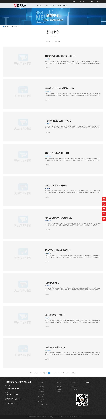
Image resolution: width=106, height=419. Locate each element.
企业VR (59, 5)
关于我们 (39, 5)
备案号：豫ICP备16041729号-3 (69, 417)
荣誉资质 (41, 399)
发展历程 (41, 389)
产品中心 (46, 5)
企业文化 (41, 392)
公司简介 (41, 387)
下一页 (62, 372)
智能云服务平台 (43, 404)
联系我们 (65, 5)
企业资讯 (48, 41)
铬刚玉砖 (59, 387)
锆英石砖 (59, 389)
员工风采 (41, 397)
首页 (12, 26)
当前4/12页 (73, 372)
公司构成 (41, 394)
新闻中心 (52, 5)
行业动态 (57, 41)
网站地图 (80, 417)
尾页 (67, 372)
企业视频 (41, 402)
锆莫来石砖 (60, 392)
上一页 (36, 372)
